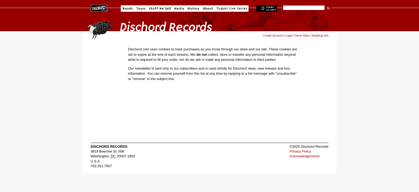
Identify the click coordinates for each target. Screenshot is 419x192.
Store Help (302, 35)
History (193, 8)
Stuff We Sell (160, 8)
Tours (140, 8)
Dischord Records (99, 8)
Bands (128, 8)
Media (179, 8)
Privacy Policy (300, 151)
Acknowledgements (305, 156)
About (208, 8)
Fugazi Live (231, 8)
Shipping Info (319, 35)
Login (289, 35)
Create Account (273, 35)
